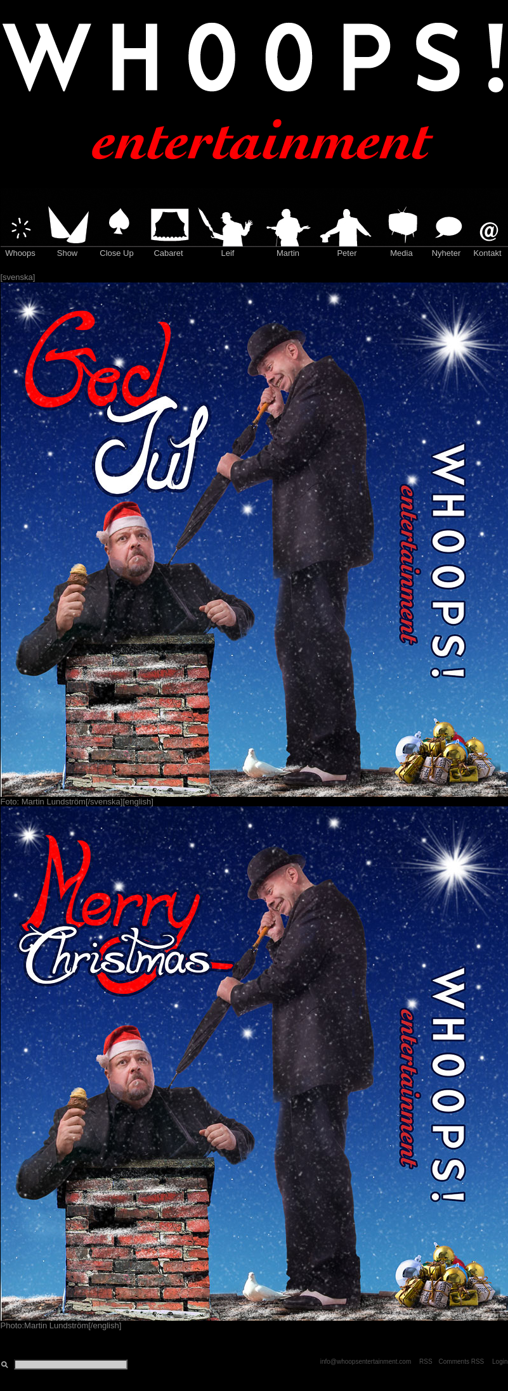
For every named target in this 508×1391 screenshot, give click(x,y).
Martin (288, 253)
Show (67, 253)
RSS (426, 1361)
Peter (346, 253)
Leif (228, 253)
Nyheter (446, 253)
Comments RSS (462, 1361)
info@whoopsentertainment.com (366, 1361)
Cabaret (168, 253)
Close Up (116, 253)
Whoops (20, 253)
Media (401, 253)
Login (499, 1361)
